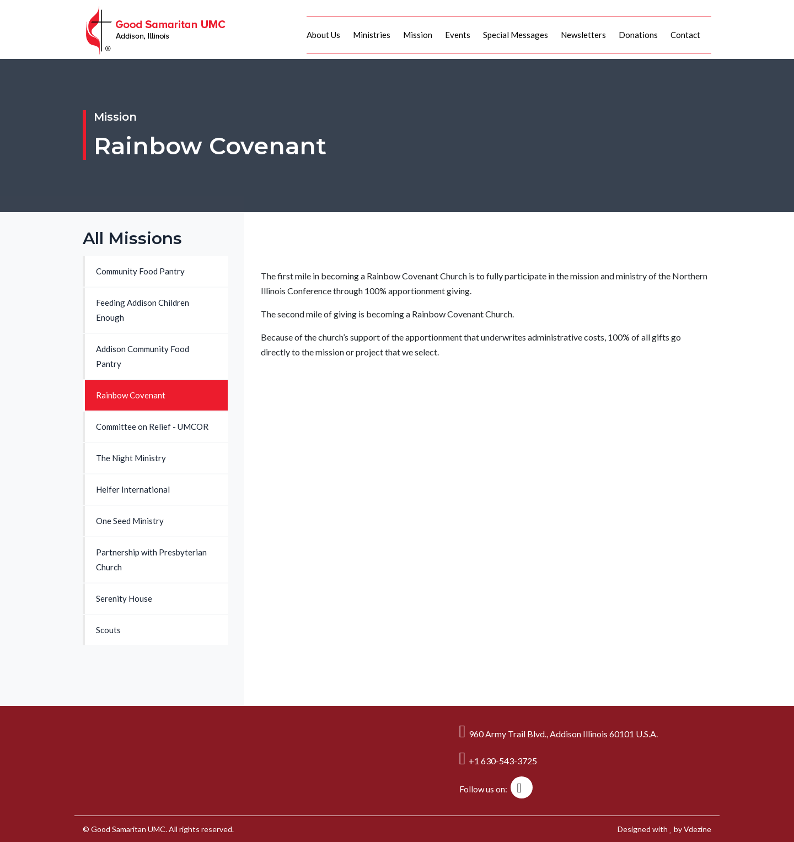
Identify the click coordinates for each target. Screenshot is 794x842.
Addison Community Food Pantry (142, 356)
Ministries (371, 35)
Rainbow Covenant (130, 395)
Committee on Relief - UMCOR (152, 426)
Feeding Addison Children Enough (142, 310)
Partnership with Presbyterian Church (151, 559)
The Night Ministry (131, 458)
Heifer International (133, 489)
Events (457, 35)
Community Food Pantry (140, 271)
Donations (638, 35)
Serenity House (124, 598)
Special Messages (515, 35)
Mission (417, 35)
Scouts (108, 630)
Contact (685, 35)
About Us (323, 35)
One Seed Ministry (130, 521)
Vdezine (697, 829)
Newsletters (583, 35)
